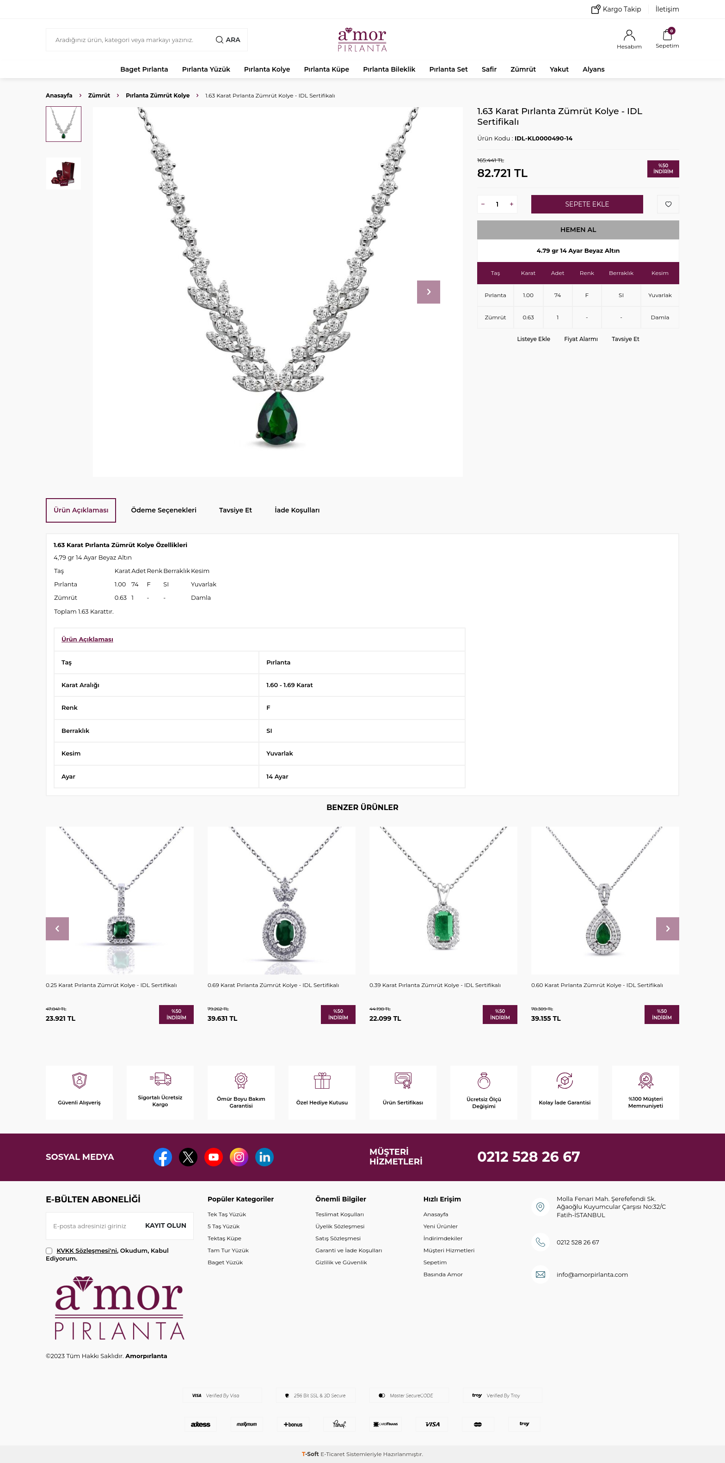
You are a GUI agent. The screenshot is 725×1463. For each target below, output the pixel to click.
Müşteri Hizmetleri (449, 1250)
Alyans (594, 69)
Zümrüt (523, 69)
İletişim (667, 9)
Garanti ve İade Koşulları (348, 1250)
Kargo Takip (616, 9)
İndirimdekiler (443, 1238)
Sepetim (435, 1262)
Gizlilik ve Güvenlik (341, 1262)
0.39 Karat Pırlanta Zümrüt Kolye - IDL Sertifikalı (435, 984)
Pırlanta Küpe (326, 69)
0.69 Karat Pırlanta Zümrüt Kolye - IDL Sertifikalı (273, 984)
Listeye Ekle (533, 338)
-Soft (311, 1454)
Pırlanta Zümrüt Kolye (158, 95)
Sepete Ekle (587, 204)
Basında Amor (443, 1274)
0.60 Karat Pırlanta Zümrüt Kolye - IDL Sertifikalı (597, 984)
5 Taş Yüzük (224, 1226)
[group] (277, 291)
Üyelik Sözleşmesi (339, 1226)
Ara (228, 40)
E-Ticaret (332, 1454)
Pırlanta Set (448, 69)
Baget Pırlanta (144, 69)
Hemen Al (578, 230)
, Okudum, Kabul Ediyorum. (107, 1254)
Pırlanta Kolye (267, 69)
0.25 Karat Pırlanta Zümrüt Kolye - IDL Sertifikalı (111, 984)
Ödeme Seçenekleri (164, 510)
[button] (428, 292)
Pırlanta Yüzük (206, 69)
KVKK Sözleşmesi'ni (87, 1250)
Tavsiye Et (625, 338)
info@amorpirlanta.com (592, 1274)
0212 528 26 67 (528, 1156)
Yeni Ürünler (441, 1226)
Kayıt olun (165, 1225)
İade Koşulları (297, 510)
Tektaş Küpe (224, 1238)
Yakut (559, 69)
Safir (489, 69)
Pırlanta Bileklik (389, 69)
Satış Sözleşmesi (338, 1238)
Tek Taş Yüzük (227, 1214)
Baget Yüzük (225, 1262)
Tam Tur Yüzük (228, 1250)
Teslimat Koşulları (339, 1214)
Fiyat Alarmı (581, 338)
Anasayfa (59, 95)
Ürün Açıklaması (81, 510)
